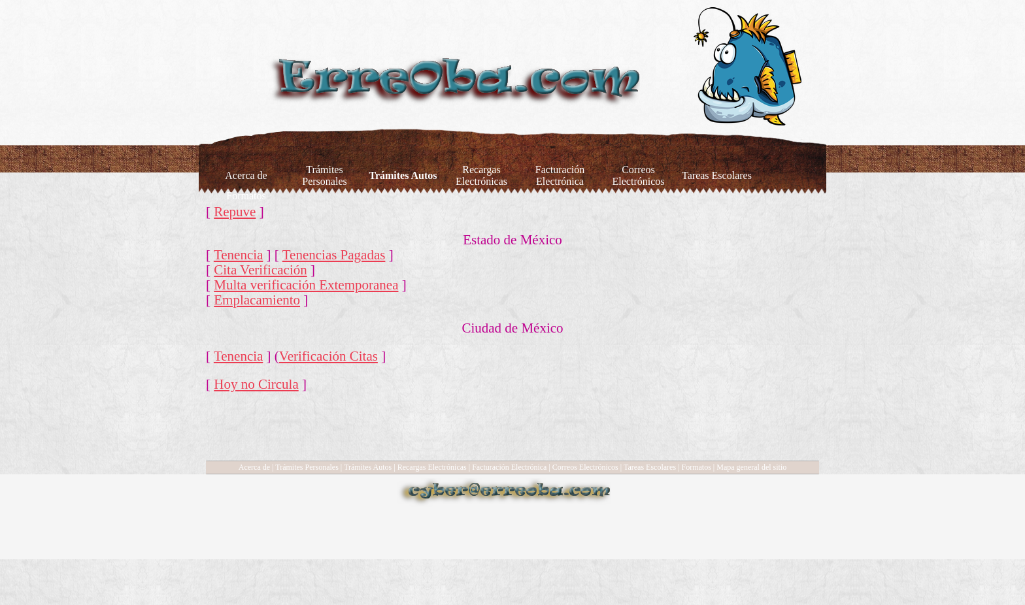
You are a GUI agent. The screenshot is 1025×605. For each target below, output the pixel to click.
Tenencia (238, 255)
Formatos (696, 467)
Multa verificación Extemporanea (306, 285)
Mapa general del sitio (751, 467)
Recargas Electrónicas (432, 467)
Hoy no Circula (256, 384)
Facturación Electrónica (509, 467)
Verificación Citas (328, 356)
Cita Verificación (260, 270)
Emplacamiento (257, 300)
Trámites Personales (307, 467)
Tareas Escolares (650, 467)
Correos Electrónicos (585, 467)
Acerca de (254, 467)
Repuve (235, 212)
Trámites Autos (368, 467)
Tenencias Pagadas (334, 255)
